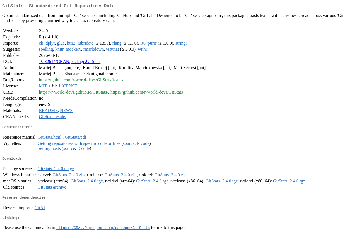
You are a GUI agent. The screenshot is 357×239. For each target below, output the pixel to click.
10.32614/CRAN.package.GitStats (69, 62)
